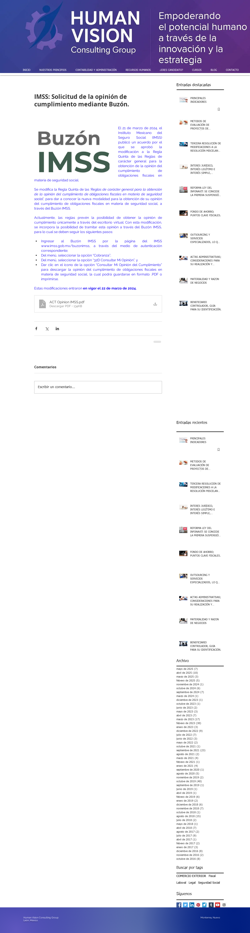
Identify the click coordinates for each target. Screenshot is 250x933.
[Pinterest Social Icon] (198, 904)
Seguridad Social (209, 882)
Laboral (181, 882)
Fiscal (212, 876)
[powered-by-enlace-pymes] (204, 904)
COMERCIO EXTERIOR (191, 876)
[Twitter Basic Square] (185, 904)
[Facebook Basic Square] (178, 904)
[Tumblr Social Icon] (211, 904)
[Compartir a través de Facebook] (36, 329)
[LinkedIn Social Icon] (191, 904)
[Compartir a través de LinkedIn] (57, 329)
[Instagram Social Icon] (224, 904)
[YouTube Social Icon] (217, 904)
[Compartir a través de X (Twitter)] (47, 329)
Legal (192, 882)
